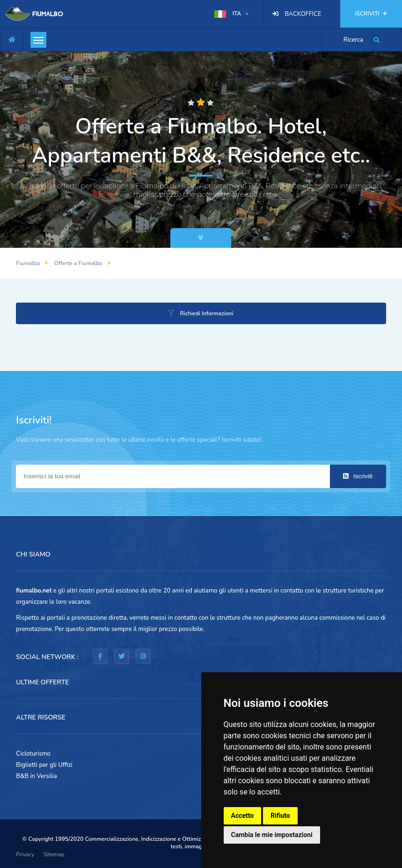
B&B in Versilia (36, 776)
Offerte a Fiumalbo (78, 263)
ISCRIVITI (371, 13)
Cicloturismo (33, 753)
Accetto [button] (242, 815)
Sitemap (54, 854)
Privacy (25, 854)
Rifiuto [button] (280, 815)
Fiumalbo (28, 263)
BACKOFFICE (303, 14)
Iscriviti (357, 476)
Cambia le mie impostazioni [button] (272, 834)
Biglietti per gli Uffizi (44, 765)
